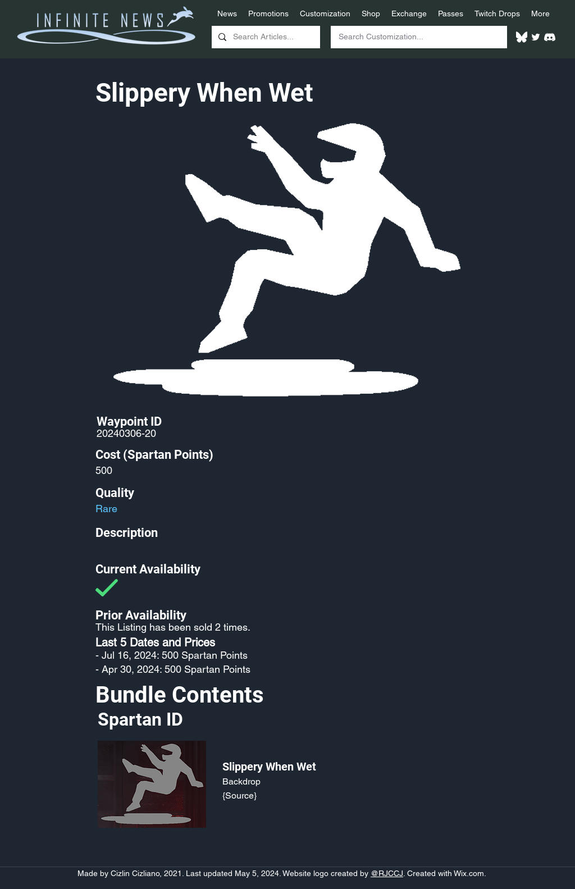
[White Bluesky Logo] (521, 37)
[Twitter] (535, 37)
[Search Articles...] (264, 37)
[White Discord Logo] (549, 37)
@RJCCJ (387, 873)
